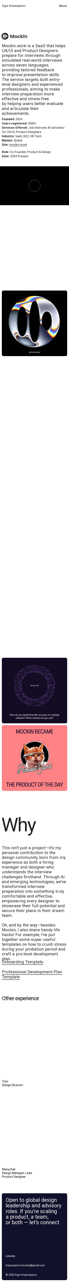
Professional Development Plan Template (32, 974)
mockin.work (18, 144)
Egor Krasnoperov (14, 6)
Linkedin (10, 1256)
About (63, 6)
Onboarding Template (22, 961)
